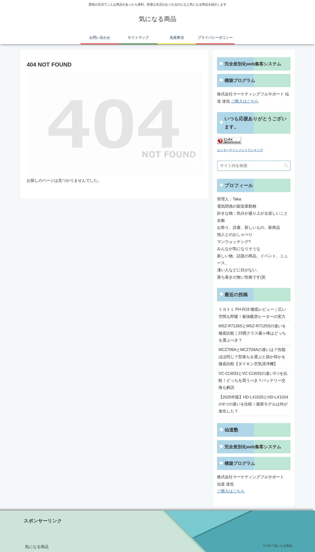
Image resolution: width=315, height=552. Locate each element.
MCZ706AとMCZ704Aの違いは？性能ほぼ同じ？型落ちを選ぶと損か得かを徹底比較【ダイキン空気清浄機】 (252, 356)
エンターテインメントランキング (240, 150)
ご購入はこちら (245, 101)
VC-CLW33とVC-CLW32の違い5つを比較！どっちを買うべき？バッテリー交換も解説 (253, 380)
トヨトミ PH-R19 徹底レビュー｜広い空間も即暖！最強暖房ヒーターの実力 (252, 313)
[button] (286, 165)
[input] (253, 166)
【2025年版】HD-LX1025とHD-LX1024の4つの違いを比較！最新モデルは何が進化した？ (253, 404)
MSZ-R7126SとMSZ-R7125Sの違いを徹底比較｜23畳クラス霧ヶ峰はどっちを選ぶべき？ (252, 333)
